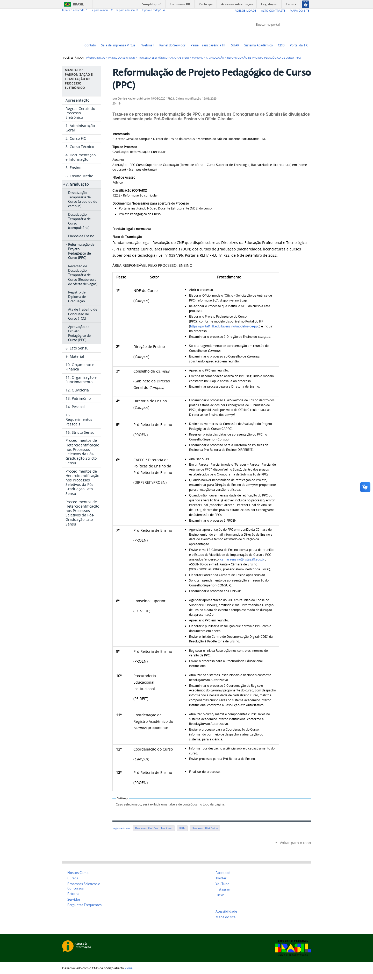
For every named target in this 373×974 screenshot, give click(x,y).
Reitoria (73, 894)
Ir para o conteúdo (75, 10)
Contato (90, 45)
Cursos (72, 878)
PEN (182, 828)
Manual (197, 57)
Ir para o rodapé (154, 10)
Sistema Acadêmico (258, 45)
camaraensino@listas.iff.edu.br (242, 559)
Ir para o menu (102, 10)
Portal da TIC (299, 45)
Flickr (301, 34)
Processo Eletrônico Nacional (153, 828)
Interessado (121, 134)
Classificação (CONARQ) (129, 190)
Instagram (308, 34)
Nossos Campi (78, 873)
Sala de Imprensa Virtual (118, 45)
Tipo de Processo (124, 147)
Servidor (73, 899)
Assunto (118, 160)
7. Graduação (215, 57)
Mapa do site (225, 917)
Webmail (147, 45)
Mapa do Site (299, 10)
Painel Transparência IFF (208, 45)
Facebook (295, 34)
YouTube (288, 34)
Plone (129, 968)
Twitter (282, 34)
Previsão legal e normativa (131, 229)
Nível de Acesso (123, 177)
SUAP (235, 45)
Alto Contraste (273, 10)
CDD (281, 45)
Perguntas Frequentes (84, 905)
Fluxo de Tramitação (127, 237)
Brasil (78, 4)
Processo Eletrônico (205, 828)
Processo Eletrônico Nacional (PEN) (163, 57)
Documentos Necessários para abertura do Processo (150, 203)
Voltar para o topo (295, 842)
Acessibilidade (245, 10)
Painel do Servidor (172, 45)
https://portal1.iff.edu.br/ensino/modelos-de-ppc (224, 326)
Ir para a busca (128, 10)
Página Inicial (95, 57)
